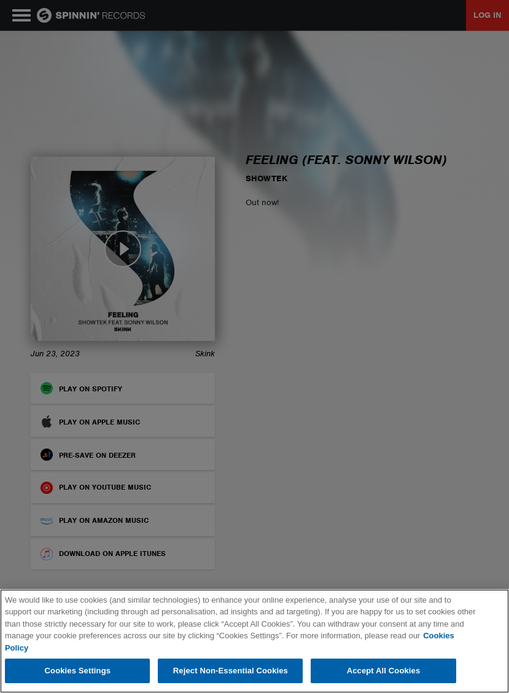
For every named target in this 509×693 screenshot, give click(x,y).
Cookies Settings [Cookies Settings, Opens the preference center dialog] (78, 670)
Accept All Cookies (384, 670)
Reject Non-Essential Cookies (230, 670)
